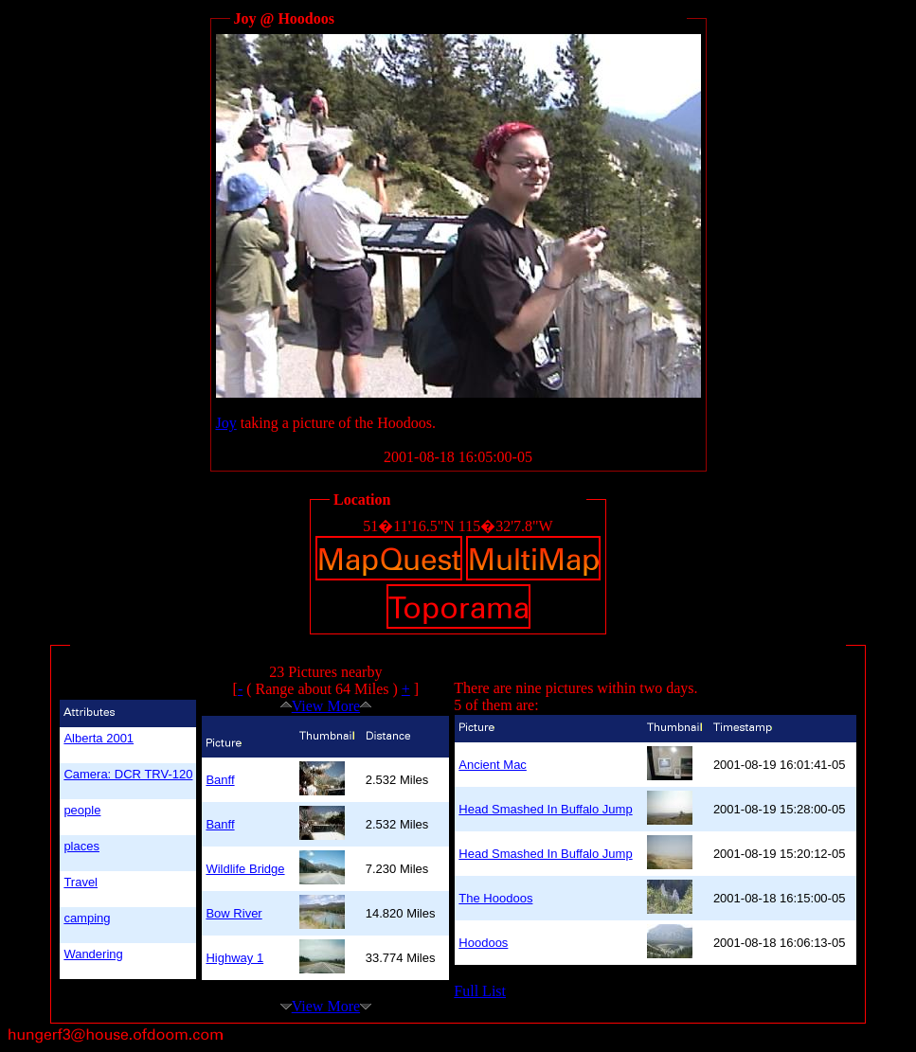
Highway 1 (234, 958)
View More (325, 706)
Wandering (92, 954)
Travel (80, 882)
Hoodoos (483, 943)
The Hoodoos (495, 898)
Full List (480, 991)
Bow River (233, 913)
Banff (220, 780)
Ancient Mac (492, 765)
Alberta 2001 (98, 738)
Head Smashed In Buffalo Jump (545, 809)
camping (86, 918)
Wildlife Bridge (245, 869)
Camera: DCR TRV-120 (127, 774)
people (81, 810)
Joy (226, 423)
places (81, 846)
